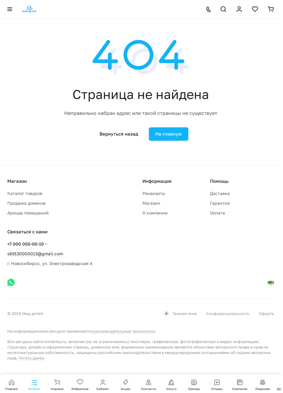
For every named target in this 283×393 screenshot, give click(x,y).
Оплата (217, 212)
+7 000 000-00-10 (25, 243)
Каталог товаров (24, 193)
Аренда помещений (28, 212)
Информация (157, 181)
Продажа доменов (26, 203)
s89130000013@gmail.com (35, 253)
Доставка (220, 193)
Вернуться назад (119, 133)
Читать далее (31, 358)
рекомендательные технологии (124, 331)
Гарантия (220, 203)
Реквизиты (153, 193)
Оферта (266, 313)
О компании (155, 212)
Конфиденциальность (227, 313)
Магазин (151, 203)
